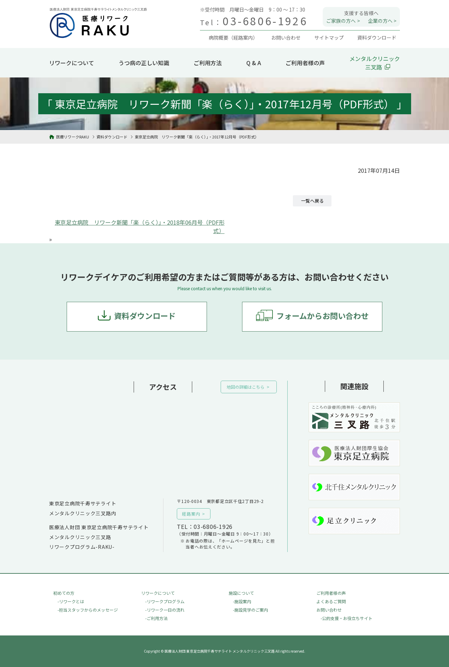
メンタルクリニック (374, 62)
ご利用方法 (208, 63)
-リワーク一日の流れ (165, 610)
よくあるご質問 (331, 601)
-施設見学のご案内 (250, 610)
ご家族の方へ (341, 20)
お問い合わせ (329, 610)
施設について (241, 593)
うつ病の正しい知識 (144, 63)
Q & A (253, 63)
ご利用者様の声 (305, 63)
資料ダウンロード (145, 315)
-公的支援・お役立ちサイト (347, 618)
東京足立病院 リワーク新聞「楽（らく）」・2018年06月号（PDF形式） (139, 226)
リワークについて (71, 63)
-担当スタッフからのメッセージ (88, 610)
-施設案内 (242, 601)
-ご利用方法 (156, 618)
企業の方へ (380, 20)
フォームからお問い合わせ (322, 315)
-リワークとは (71, 601)
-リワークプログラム (165, 601)
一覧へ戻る (312, 200)
